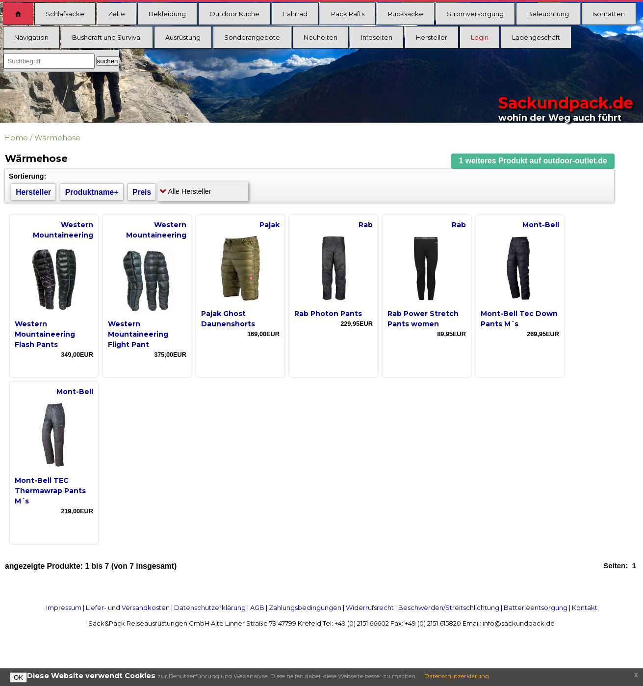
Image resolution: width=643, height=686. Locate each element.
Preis (141, 192)
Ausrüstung (183, 37)
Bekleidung (167, 14)
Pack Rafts (347, 14)
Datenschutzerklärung (210, 607)
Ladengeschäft (536, 37)
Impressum (63, 607)
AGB (257, 607)
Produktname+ (92, 192)
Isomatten (608, 14)
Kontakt (584, 607)
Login (480, 37)
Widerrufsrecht (370, 607)
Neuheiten (320, 37)
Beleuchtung (548, 14)
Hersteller (431, 37)
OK (18, 677)
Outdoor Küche (234, 14)
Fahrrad (295, 14)
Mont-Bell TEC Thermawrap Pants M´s (50, 490)
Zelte (116, 14)
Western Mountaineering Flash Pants (45, 334)
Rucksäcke (405, 14)
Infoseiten (376, 37)
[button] (533, 161)
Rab (366, 224)
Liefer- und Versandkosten (128, 607)
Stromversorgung (475, 14)
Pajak (269, 224)
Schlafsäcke (65, 14)
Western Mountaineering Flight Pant (138, 334)
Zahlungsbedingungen (305, 607)
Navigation (31, 37)
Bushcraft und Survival (107, 37)
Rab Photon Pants (328, 313)
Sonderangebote (252, 37)
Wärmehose (57, 137)
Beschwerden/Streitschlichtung (448, 607)
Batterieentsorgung (535, 607)
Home (16, 137)
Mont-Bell (540, 224)
